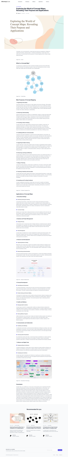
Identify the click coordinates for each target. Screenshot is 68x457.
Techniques (27, 1)
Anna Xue (14, 435)
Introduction (20, 1)
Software (34, 1)
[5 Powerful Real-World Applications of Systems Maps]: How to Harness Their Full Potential (34, 428)
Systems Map (32, 425)
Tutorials (48, 1)
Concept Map (18, 6)
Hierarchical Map (17, 425)
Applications (41, 1)
